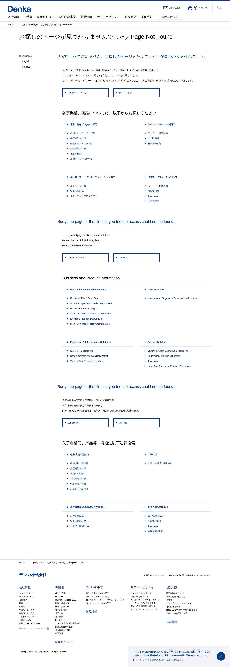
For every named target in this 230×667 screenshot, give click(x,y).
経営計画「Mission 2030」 (66, 600)
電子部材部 (75, 153)
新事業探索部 (154, 143)
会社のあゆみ (25, 620)
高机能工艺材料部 (79, 489)
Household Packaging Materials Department (170, 366)
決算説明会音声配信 (64, 627)
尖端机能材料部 (78, 468)
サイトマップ (205, 575)
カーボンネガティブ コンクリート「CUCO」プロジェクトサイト (145, 601)
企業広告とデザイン (139, 596)
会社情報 (13, 17)
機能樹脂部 (153, 191)
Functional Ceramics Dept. (83, 308)
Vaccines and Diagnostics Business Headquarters (172, 298)
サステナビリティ (108, 17)
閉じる (221, 656)
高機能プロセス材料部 (81, 159)
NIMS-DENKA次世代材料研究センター (182, 610)
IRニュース (60, 596)
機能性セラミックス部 (81, 143)
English (25, 61)
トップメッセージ (26, 593)
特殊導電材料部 (78, 148)
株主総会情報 (61, 610)
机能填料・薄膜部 (79, 463)
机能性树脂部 (154, 521)
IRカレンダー (61, 620)
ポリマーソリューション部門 (98, 603)
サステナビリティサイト (141, 593)
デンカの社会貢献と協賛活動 (143, 606)
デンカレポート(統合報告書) (67, 623)
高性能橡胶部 (77, 516)
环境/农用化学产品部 (80, 526)
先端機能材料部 (78, 138)
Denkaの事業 (67, 17)
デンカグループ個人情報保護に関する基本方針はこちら (160, 660)
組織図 (22, 606)
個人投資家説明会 (63, 630)
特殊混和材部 (77, 191)
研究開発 (130, 17)
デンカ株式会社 (32, 575)
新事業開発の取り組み (175, 596)
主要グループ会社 (26, 617)
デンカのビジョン (26, 596)
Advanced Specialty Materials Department (91, 303)
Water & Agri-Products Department (87, 361)
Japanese (27, 56)
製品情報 (86, 17)
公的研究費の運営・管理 (176, 613)
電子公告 (59, 613)
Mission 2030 (45, 17)
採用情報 (147, 17)
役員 (21, 603)
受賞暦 (169, 600)
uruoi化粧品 (153, 138)
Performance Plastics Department (164, 356)
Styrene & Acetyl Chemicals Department (168, 351)
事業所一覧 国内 (26, 610)
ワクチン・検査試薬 (158, 133)
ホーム (10, 24)
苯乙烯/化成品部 (156, 516)
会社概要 (23, 600)
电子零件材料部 (78, 483)
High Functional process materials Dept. (90, 324)
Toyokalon (153, 196)
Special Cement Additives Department (89, 356)
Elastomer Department (81, 351)
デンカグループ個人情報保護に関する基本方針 (175, 575)
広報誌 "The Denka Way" (29, 623)
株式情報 (59, 617)
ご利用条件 (147, 575)
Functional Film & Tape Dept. (84, 298)
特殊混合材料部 (78, 521)
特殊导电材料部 (78, 478)
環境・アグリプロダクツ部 (83, 196)
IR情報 (28, 17)
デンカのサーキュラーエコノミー (145, 609)
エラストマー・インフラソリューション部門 (105, 600)
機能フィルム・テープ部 (82, 133)
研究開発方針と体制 (175, 593)
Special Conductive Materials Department (90, 313)
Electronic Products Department (86, 318)
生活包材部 (153, 201)
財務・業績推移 (62, 603)
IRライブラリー (62, 606)
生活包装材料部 (155, 531)
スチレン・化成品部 (158, 186)
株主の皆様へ (61, 593)
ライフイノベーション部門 (97, 596)
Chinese (26, 67)
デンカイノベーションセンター (179, 603)
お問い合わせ (175, 8)
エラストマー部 (78, 186)
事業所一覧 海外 (26, 613)
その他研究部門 (173, 606)
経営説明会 (60, 633)
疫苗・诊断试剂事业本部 (160, 463)
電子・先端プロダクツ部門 (97, 593)
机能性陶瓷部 (77, 473)
